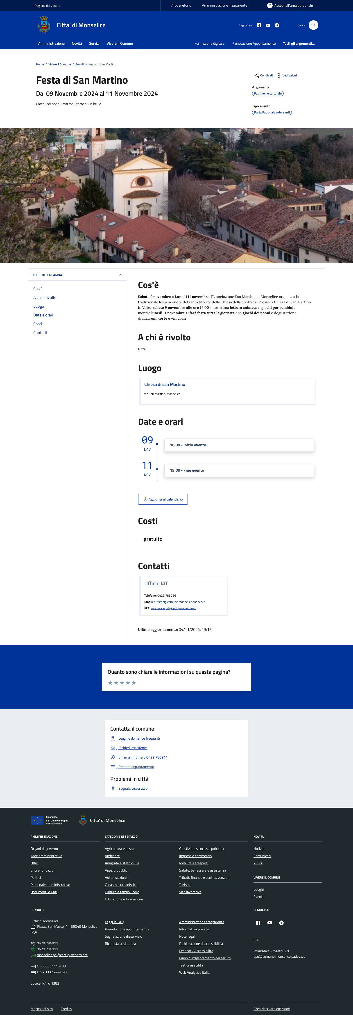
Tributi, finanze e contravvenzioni (204, 877)
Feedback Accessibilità (196, 950)
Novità (77, 43)
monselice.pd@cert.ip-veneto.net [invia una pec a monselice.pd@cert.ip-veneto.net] (173, 608)
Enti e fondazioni (43, 870)
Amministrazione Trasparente (224, 5)
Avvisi (258, 863)
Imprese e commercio (195, 855)
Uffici (34, 863)
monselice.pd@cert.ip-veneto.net (62, 954)
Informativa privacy (194, 929)
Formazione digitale (209, 43)
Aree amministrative (46, 855)
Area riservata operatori (271, 1008)
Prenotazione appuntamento (127, 929)
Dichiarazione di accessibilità (201, 943)
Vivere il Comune (120, 43)
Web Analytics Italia (194, 972)
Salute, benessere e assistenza (202, 870)
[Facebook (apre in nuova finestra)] (257, 25)
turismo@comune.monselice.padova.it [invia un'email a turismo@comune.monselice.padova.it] (179, 601)
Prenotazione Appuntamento (254, 43)
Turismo (185, 884)
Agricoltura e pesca (119, 848)
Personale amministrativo (50, 884)
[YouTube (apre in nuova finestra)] (266, 25)
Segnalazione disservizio (123, 936)
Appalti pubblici (116, 870)
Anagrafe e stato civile (122, 863)
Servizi (94, 43)
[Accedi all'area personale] (290, 5)
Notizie (258, 848)
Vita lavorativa (190, 892)
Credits (66, 1008)
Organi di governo (44, 848)
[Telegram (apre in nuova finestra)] (275, 25)
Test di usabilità (191, 965)
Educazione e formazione (124, 899)
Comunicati (262, 855)
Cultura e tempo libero (122, 892)
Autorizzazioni (116, 877)
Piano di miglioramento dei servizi (205, 958)
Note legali (187, 936)
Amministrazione (51, 43)
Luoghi (258, 889)
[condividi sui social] (263, 75)
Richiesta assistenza (120, 943)
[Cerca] (313, 25)
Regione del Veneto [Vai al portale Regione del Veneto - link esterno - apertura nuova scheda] (47, 5)
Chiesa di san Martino (164, 384)
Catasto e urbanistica (121, 884)
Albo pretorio (181, 5)
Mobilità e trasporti (193, 863)
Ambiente (112, 855)
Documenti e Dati (44, 892)
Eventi (258, 896)
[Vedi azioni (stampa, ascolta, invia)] (286, 75)
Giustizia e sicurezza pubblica (201, 848)
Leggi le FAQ (114, 922)
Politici (36, 877)
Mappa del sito (42, 1008)
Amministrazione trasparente (201, 922)
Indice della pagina (77, 275)
